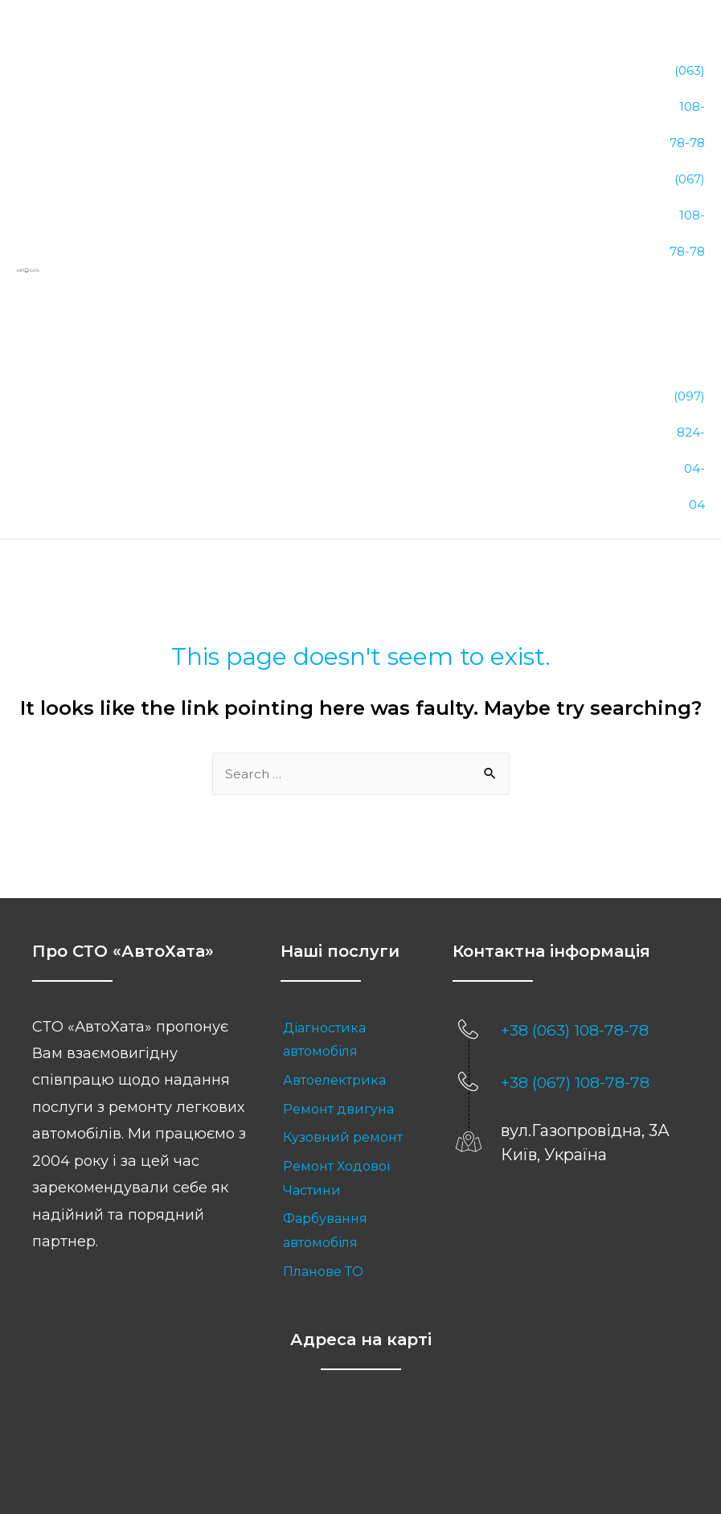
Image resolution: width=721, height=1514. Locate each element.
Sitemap (422, 1447)
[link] (350, 846)
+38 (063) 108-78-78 (575, 836)
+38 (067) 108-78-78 (576, 888)
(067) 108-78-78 (687, 139)
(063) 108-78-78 (687, 72)
